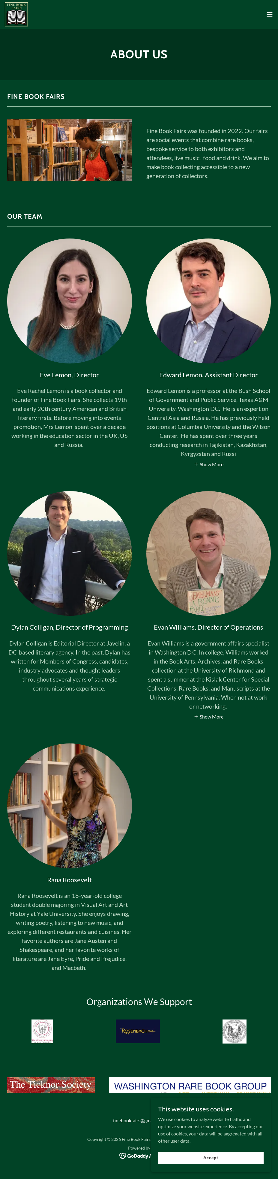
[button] (270, 14)
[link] (16, 14)
